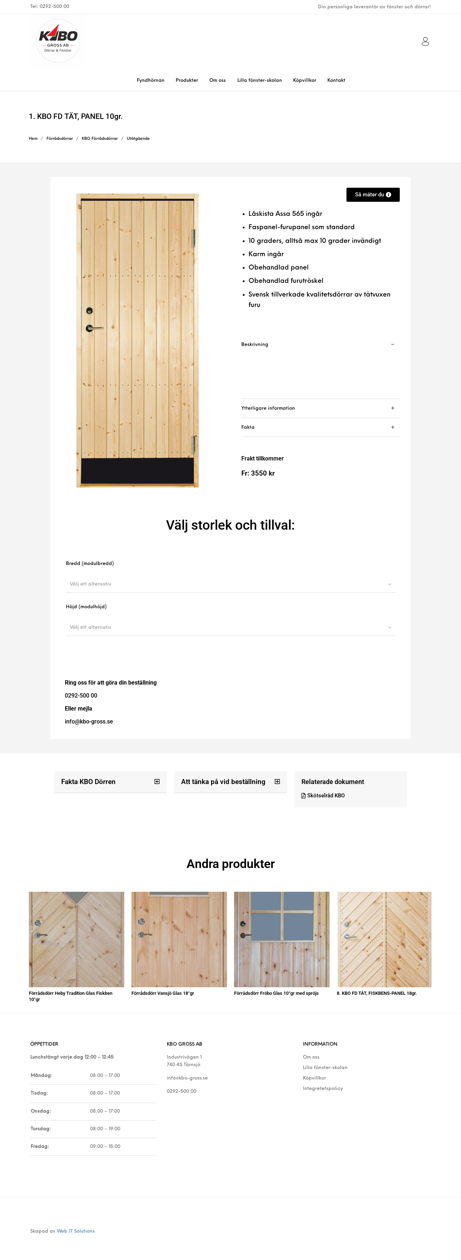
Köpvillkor (314, 1074)
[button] (110, 782)
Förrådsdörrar (59, 139)
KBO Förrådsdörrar (100, 139)
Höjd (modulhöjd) (86, 607)
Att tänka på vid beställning (220, 781)
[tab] (320, 367)
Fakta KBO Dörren (86, 781)
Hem (33, 139)
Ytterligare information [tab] (268, 408)
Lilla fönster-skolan (325, 1064)
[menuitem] (150, 80)
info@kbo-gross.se (187, 1074)
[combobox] (230, 584)
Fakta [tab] (248, 427)
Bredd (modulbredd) (90, 563)
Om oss (311, 1053)
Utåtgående (138, 139)
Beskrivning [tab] (254, 344)
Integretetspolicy (323, 1085)
